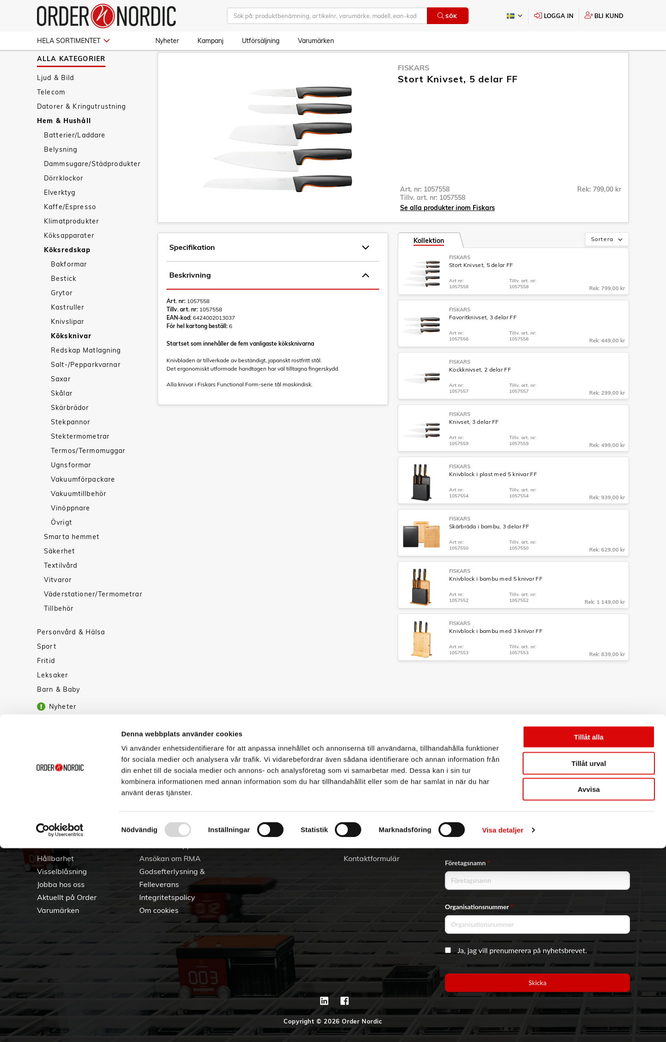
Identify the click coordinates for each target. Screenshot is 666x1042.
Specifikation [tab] (269, 272)
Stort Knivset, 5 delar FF (481, 289)
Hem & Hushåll (64, 146)
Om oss (49, 832)
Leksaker (52, 700)
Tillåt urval (589, 957)
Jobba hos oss (61, 884)
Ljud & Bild (55, 103)
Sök (447, 15)
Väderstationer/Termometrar (93, 619)
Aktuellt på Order (67, 897)
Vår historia (57, 845)
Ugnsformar (71, 490)
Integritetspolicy (167, 897)
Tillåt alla (589, 931)
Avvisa (589, 983)
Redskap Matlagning (86, 375)
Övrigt (61, 547)
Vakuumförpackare (83, 504)
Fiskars (413, 92)
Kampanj (210, 41)
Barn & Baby (58, 714)
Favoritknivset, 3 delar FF (483, 342)
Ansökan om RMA (170, 858)
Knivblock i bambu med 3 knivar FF (496, 655)
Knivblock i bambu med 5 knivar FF (496, 603)
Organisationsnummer (479, 907)
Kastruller (67, 332)
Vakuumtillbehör (78, 519)
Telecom (51, 117)
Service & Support (170, 845)
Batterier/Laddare (74, 160)
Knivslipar (67, 346)
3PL (43, 819)
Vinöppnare (70, 533)
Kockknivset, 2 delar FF (480, 394)
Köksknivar (71, 361)
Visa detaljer (502, 1024)
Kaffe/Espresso (70, 232)
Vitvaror (58, 605)
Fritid (46, 686)
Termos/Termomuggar (88, 475)
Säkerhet (59, 576)
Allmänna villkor (167, 819)
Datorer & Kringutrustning (81, 131)
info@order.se (390, 832)
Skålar (62, 418)
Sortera (607, 264)
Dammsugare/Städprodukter (92, 189)
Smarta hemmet (71, 562)
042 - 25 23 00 (398, 819)
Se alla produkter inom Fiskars (447, 233)
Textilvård (60, 590)
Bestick (63, 303)
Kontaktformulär (372, 858)
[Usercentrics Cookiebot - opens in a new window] (59, 1024)
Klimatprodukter (71, 246)
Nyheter (167, 41)
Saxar (61, 404)
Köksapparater (69, 260)
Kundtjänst (166, 804)
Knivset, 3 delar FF (474, 446)
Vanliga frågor (164, 832)
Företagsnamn (467, 863)
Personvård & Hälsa (71, 657)
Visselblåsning (62, 871)
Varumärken (316, 41)
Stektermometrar (80, 461)
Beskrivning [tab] (269, 300)
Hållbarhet (55, 858)
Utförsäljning (260, 41)
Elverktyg (59, 217)
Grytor (62, 318)
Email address (466, 819)
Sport (46, 671)
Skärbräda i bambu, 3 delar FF (489, 551)
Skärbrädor (70, 432)
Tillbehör (59, 633)
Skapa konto (262, 819)
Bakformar (69, 289)
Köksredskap (67, 275)
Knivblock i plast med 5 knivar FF (493, 499)
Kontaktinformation (377, 845)
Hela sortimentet (73, 41)
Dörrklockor (64, 203)
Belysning (60, 174)
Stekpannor (70, 447)
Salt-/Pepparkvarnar (86, 389)
